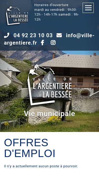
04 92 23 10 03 (33, 35)
